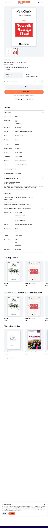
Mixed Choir (18, 123)
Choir (9, 358)
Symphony (17, 148)
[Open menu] (6, 2)
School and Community (20, 160)
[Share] (30, 99)
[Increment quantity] (42, 81)
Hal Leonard (18, 127)
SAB (16, 121)
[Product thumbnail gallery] (8, 51)
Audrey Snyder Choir (20, 215)
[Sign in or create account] (39, 2)
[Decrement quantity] (34, 81)
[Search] (9, 2)
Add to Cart (24, 87)
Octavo (16, 139)
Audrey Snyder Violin (20, 217)
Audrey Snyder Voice (20, 220)
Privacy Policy (19, 510)
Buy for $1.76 (24, 92)
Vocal (5, 358)
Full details (7, 69)
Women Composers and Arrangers (23, 131)
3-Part (16, 120)
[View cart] (42, 2)
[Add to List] (19, 99)
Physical (17, 144)
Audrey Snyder (9, 64)
